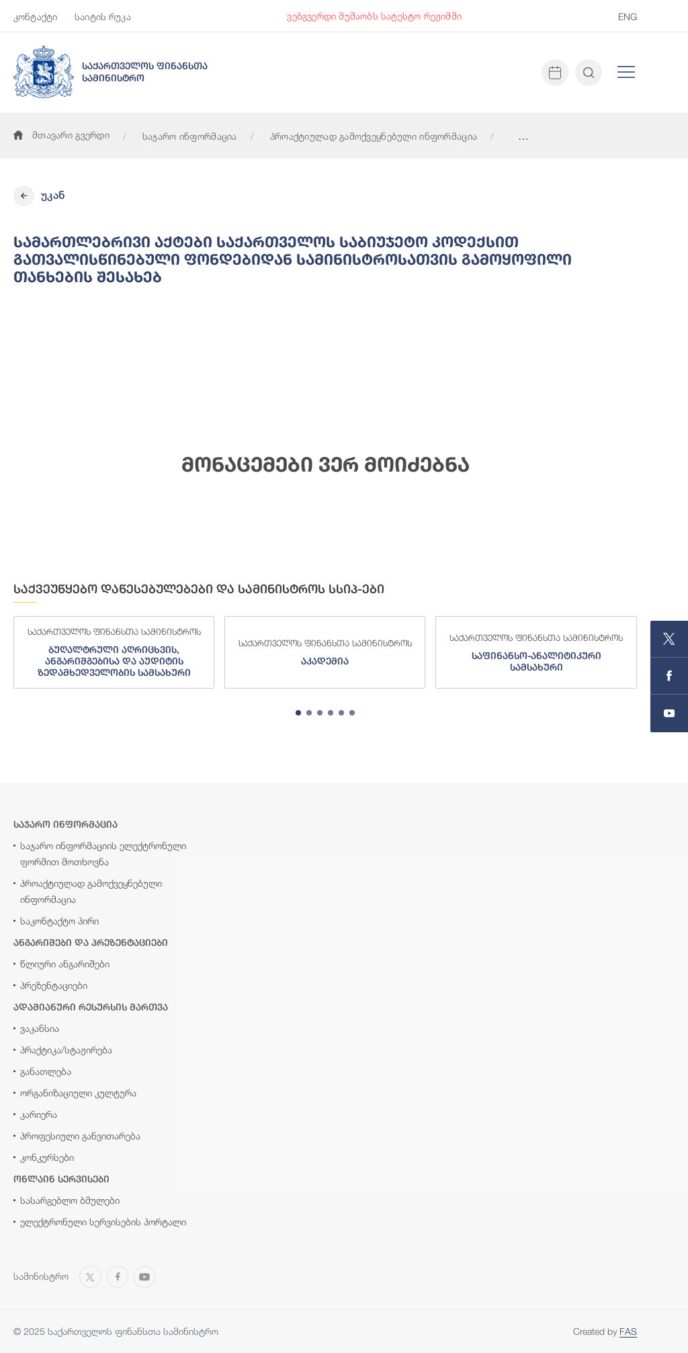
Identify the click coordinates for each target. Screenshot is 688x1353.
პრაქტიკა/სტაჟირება (66, 1049)
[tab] (298, 712)
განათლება (45, 1071)
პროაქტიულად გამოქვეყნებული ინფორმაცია (373, 136)
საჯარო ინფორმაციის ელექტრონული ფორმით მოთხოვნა (103, 853)
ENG (627, 16)
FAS (628, 1331)
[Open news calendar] (555, 72)
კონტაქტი (35, 16)
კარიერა (38, 1114)
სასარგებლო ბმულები (70, 1200)
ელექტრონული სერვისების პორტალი (103, 1221)
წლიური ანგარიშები (65, 963)
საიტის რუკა (103, 16)
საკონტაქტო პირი (59, 920)
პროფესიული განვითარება (80, 1135)
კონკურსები (47, 1157)
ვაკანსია (39, 1028)
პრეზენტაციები (53, 985)
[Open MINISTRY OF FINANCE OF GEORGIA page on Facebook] (669, 676)
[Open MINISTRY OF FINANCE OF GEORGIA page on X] (669, 639)
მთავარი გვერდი (61, 134)
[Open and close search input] (588, 72)
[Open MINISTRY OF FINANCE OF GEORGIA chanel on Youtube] (669, 713)
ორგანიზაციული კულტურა (78, 1092)
